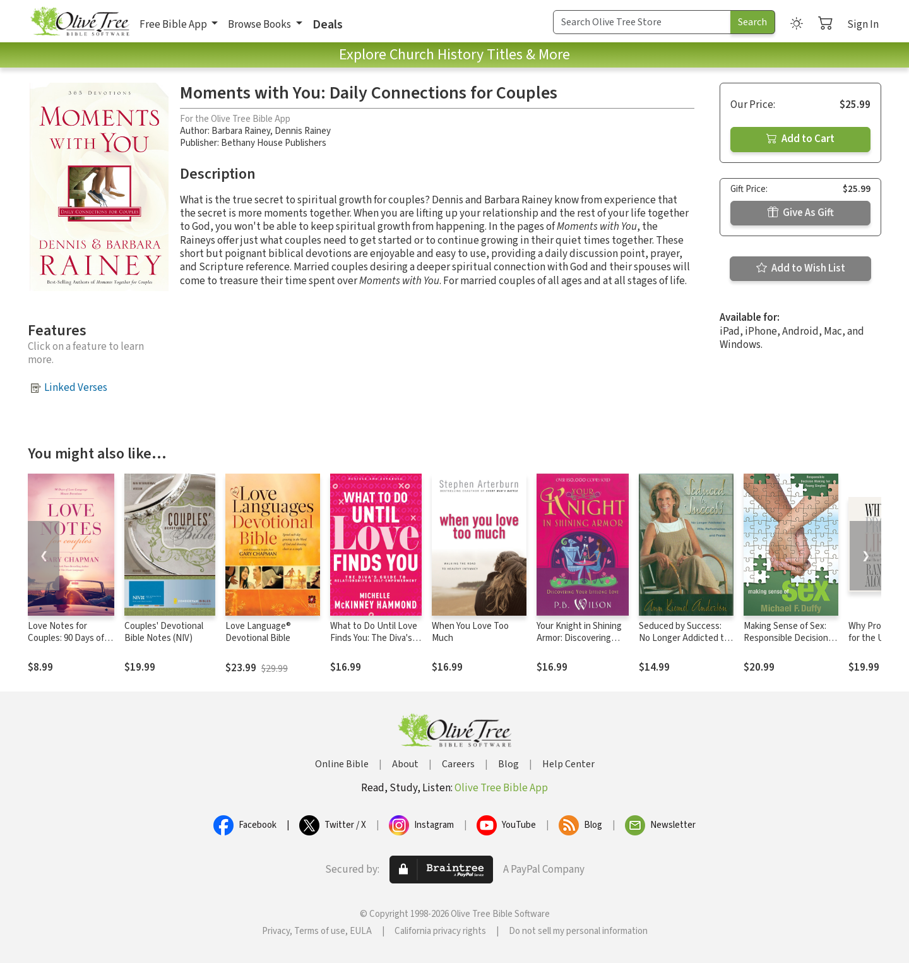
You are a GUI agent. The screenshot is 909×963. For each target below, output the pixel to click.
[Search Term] (642, 22)
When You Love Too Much (470, 632)
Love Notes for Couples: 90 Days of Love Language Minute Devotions (66, 644)
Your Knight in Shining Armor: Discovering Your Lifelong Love (579, 638)
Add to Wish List (800, 268)
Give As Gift (801, 212)
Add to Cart (800, 139)
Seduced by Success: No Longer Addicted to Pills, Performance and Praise (684, 644)
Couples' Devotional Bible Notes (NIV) (163, 632)
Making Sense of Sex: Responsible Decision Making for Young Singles (786, 644)
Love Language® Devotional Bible (258, 632)
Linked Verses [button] (75, 387)
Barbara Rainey (240, 131)
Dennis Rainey (303, 131)
